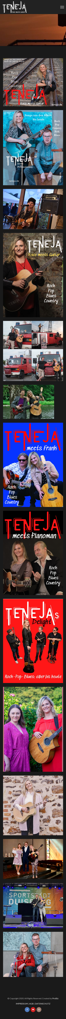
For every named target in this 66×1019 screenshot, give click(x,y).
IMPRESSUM (22, 1003)
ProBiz (55, 998)
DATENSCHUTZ (42, 1003)
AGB (31, 1003)
